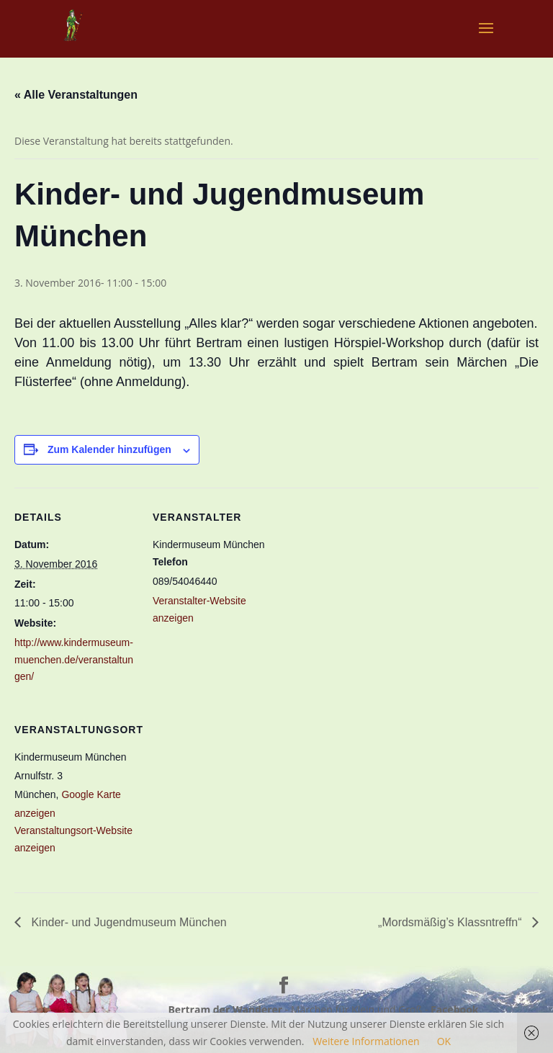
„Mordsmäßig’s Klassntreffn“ (451, 922)
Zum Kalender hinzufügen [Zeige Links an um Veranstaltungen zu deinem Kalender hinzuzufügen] (109, 449)
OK (444, 1041)
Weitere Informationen (366, 1041)
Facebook (455, 1009)
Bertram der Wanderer (225, 1009)
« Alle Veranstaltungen (76, 95)
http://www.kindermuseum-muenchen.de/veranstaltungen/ (73, 660)
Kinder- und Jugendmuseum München (127, 922)
